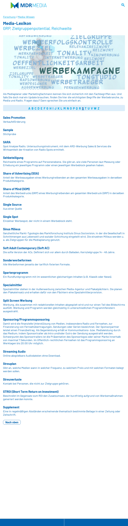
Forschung (9, 16)
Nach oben (11, 422)
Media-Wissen (26, 16)
